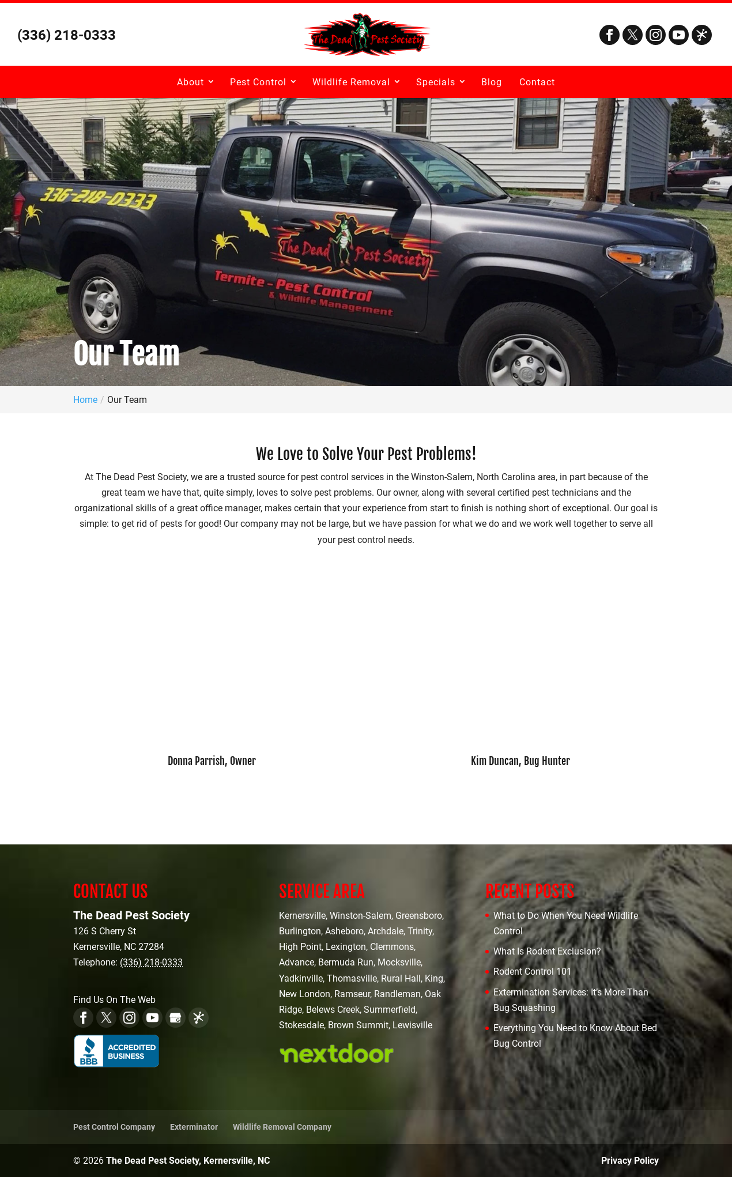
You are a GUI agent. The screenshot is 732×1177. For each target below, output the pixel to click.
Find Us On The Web (114, 999)
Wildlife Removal (351, 82)
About (190, 82)
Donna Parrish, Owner (212, 761)
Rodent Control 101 (532, 971)
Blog (491, 82)
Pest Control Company (114, 1126)
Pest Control (258, 82)
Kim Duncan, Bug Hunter (520, 761)
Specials (435, 82)
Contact (537, 82)
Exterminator (194, 1126)
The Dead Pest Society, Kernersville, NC (188, 1160)
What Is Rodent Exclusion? (547, 951)
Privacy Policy (630, 1160)
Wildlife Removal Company (282, 1126)
